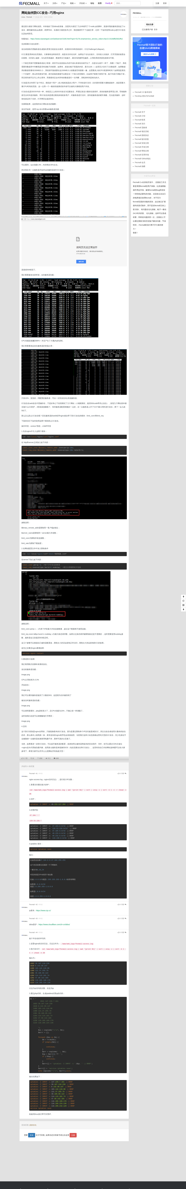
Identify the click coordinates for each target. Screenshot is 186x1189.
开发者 (83, 3)
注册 (157, 3)
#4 (36, 932)
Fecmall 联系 (140, 120)
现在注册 (149, 24)
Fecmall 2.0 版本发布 (143, 92)
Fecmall (29, 17)
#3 (36, 918)
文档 (54, 3)
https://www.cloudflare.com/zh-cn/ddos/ (54, 924)
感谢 (39, 758)
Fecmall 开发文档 (142, 147)
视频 (72, 3)
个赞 (24, 758)
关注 (48, 758)
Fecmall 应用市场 (142, 155)
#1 (36, 773)
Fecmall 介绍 (140, 116)
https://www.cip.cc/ (43, 910)
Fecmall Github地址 (143, 159)
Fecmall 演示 (140, 124)
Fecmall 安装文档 (142, 143)
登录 (165, 3)
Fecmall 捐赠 (140, 166)
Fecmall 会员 (140, 162)
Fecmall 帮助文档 (142, 151)
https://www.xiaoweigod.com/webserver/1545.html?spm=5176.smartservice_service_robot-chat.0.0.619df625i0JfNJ (76, 39)
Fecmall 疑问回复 (142, 139)
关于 (46, 3)
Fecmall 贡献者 (141, 128)
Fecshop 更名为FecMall (144, 96)
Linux (23, 17)
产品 (63, 3)
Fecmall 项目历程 (142, 131)
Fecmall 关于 (140, 112)
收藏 (56, 758)
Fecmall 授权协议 (142, 135)
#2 (36, 904)
